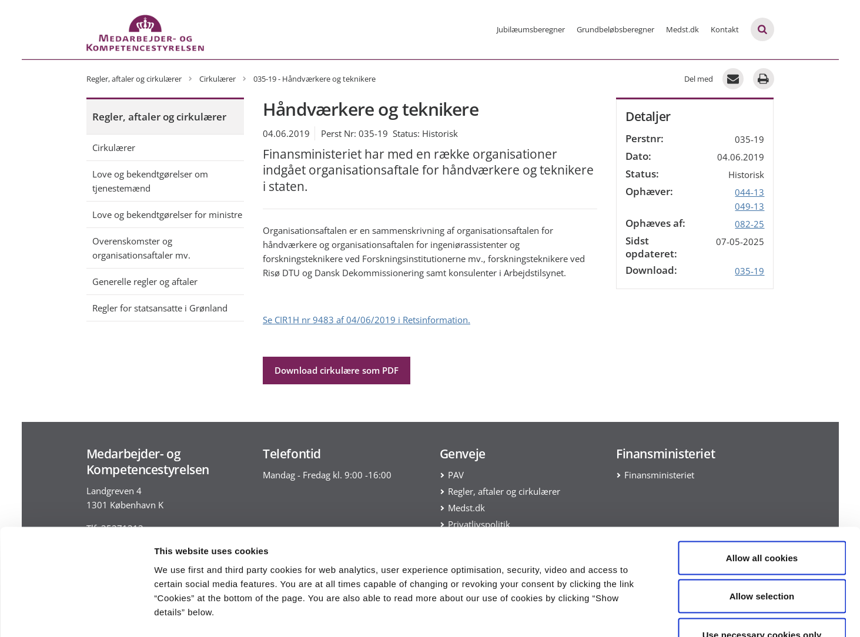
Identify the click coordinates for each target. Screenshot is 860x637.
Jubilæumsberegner (531, 29)
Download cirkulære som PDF (337, 370)
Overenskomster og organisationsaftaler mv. (141, 248)
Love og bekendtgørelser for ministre (167, 214)
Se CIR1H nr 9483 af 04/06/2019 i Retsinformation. (366, 320)
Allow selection (762, 522)
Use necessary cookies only (762, 560)
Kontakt (725, 29)
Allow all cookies (762, 483)
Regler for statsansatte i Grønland (159, 308)
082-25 (749, 224)
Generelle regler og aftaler (145, 281)
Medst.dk (682, 29)
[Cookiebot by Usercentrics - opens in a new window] (76, 614)
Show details (617, 614)
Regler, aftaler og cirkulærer (159, 116)
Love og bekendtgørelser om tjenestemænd (150, 181)
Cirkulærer (113, 147)
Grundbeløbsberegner (615, 29)
